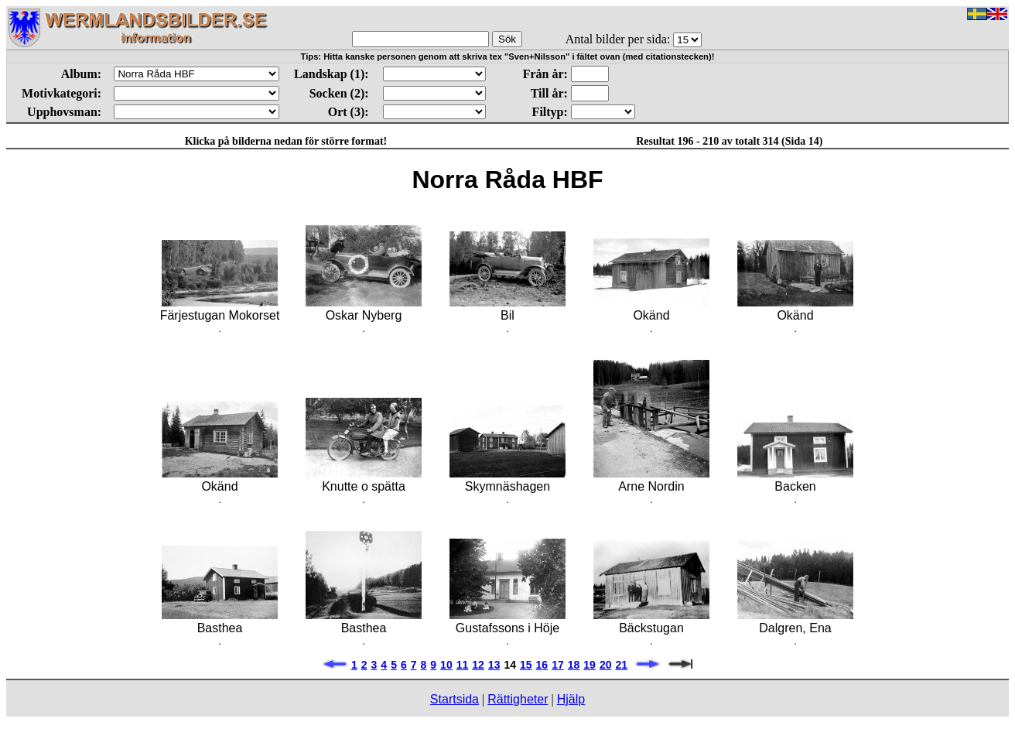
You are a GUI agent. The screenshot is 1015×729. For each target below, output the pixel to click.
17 (558, 665)
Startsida (454, 699)
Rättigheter (517, 699)
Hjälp (571, 699)
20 (606, 665)
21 (621, 665)
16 (542, 665)
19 (589, 665)
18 (574, 665)
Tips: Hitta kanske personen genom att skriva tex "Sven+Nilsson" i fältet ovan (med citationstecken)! (508, 56)
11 (462, 665)
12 (478, 665)
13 (494, 665)
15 (526, 665)
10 (446, 665)
